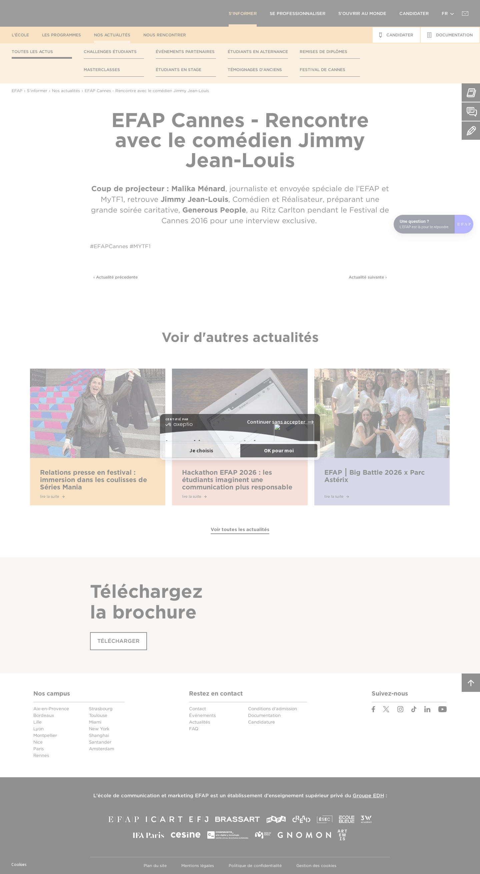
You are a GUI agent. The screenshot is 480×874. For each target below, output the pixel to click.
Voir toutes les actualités (240, 529)
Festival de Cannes (322, 69)
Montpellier (45, 735)
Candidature (261, 722)
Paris (38, 748)
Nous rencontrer (164, 34)
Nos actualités (112, 34)
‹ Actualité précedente (115, 277)
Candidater (414, 13)
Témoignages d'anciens (255, 69)
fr (445, 13)
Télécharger (118, 641)
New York (99, 728)
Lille (37, 722)
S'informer (243, 13)
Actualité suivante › (368, 277)
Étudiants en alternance (258, 51)
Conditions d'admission (272, 708)
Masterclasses (102, 69)
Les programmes (61, 34)
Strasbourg (101, 708)
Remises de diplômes (323, 51)
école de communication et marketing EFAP (153, 796)
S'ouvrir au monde (362, 13)
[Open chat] (433, 224)
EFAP (72, 13)
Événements (202, 715)
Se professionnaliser (297, 13)
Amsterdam (101, 748)
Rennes (41, 755)
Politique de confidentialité (255, 865)
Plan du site (155, 865)
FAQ (193, 728)
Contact (197, 708)
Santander (100, 742)
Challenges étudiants (110, 51)
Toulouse (98, 715)
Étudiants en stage (178, 69)
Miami (95, 722)
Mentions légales (197, 865)
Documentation (264, 715)
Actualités (199, 722)
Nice (38, 742)
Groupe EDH (368, 796)
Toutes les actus (32, 51)
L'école (20, 34)
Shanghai (99, 735)
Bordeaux (43, 715)
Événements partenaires (185, 51)
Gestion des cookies (316, 865)
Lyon (38, 728)
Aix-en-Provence (51, 708)
